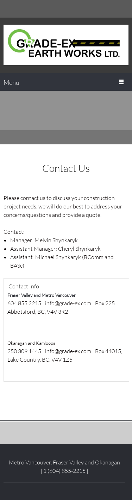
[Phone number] (112, 9)
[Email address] (123, 9)
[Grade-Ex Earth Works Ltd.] (66, 45)
